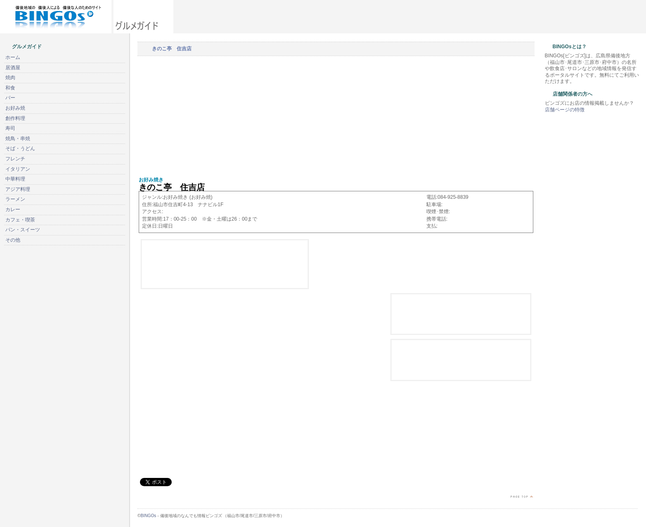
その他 (12, 240)
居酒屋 (12, 68)
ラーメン (15, 199)
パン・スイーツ (22, 230)
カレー (12, 209)
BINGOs (148, 515)
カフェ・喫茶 (20, 220)
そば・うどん (20, 148)
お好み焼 (15, 108)
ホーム (12, 57)
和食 (10, 88)
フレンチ (15, 159)
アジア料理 (17, 189)
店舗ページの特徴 (564, 110)
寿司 (10, 128)
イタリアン (17, 169)
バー (10, 98)
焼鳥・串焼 (17, 138)
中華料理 (15, 179)
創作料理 (15, 118)
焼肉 (10, 77)
